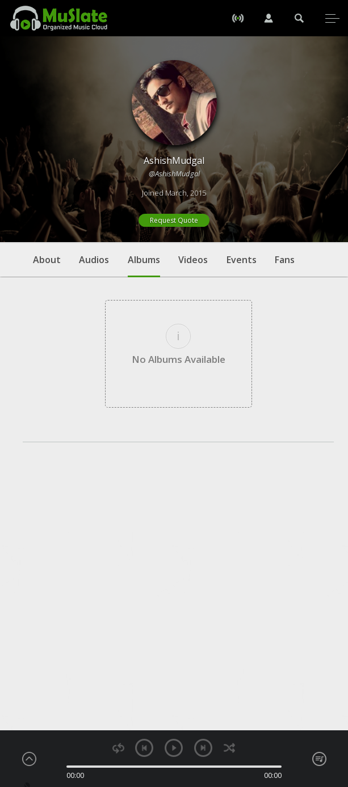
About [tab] (47, 259)
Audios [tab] (94, 259)
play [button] (174, 748)
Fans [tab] (285, 259)
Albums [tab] (144, 265)
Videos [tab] (193, 259)
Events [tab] (242, 259)
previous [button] (144, 748)
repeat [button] (118, 748)
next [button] (203, 748)
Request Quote (174, 220)
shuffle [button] (229, 748)
